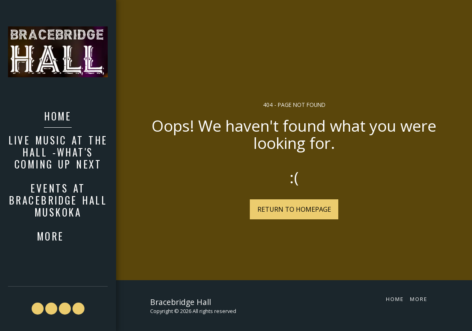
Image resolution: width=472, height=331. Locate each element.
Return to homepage (294, 209)
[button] (38, 309)
